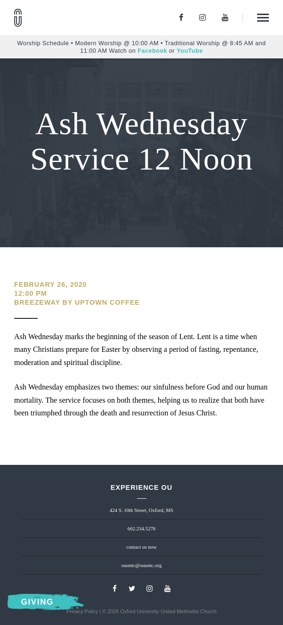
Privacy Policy (82, 611)
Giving (37, 602)
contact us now (141, 547)
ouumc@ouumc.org (141, 565)
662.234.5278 (141, 528)
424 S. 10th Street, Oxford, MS (141, 510)
